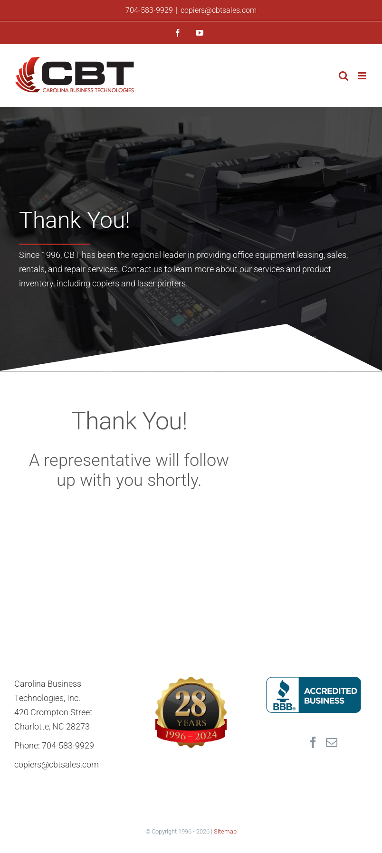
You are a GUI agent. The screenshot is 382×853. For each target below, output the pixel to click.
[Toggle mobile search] (343, 76)
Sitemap (225, 831)
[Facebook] (313, 742)
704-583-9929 (149, 10)
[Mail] (331, 742)
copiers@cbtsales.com (219, 10)
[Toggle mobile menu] (363, 76)
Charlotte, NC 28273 (52, 726)
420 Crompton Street (53, 712)
